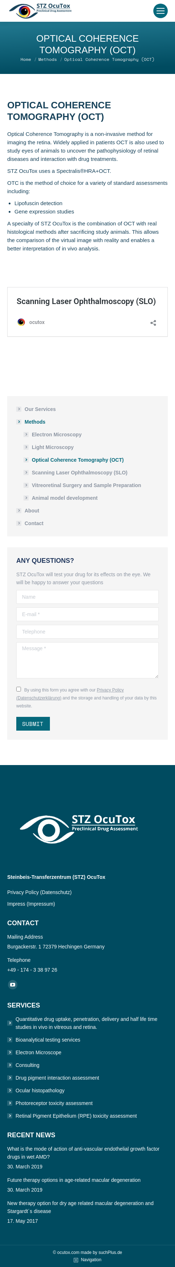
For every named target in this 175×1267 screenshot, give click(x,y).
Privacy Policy (23, 892)
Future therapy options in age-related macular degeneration (74, 1180)
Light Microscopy (53, 447)
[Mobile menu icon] (160, 11)
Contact (34, 523)
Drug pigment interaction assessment (57, 1078)
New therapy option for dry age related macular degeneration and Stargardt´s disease (80, 1207)
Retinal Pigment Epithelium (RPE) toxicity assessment (76, 1116)
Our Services (40, 409)
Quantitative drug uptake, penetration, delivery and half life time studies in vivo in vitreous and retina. (86, 1023)
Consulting (27, 1065)
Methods (35, 422)
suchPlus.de (110, 1252)
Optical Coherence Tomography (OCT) (78, 460)
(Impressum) (41, 904)
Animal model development (65, 498)
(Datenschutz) (56, 892)
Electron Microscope (38, 1052)
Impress (17, 904)
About (32, 511)
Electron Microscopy (57, 434)
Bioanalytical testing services (48, 1040)
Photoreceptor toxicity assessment (54, 1103)
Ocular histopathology (40, 1090)
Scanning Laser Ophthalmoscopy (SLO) (79, 472)
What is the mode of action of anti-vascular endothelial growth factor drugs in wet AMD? (83, 1153)
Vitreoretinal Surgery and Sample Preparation (86, 485)
